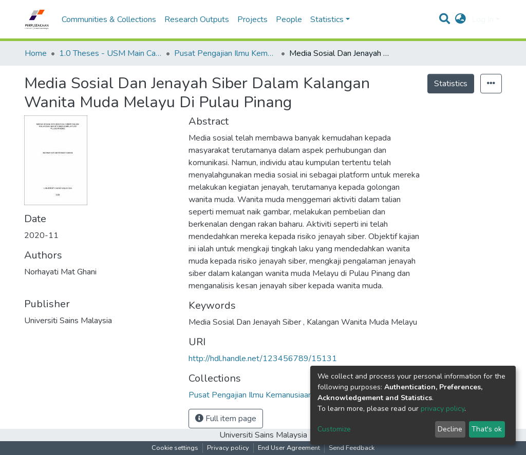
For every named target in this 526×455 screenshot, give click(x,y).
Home (36, 53)
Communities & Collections (109, 19)
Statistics (450, 83)
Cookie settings (175, 447)
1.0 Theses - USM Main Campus (110, 53)
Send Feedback (351, 447)
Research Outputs (196, 19)
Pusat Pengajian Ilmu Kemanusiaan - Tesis (225, 53)
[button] (460, 19)
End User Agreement (289, 447)
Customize (334, 429)
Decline (450, 429)
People (289, 19)
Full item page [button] (225, 418)
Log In (483, 19)
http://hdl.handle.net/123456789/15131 (263, 358)
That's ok (487, 429)
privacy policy (442, 408)
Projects (252, 19)
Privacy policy (228, 447)
